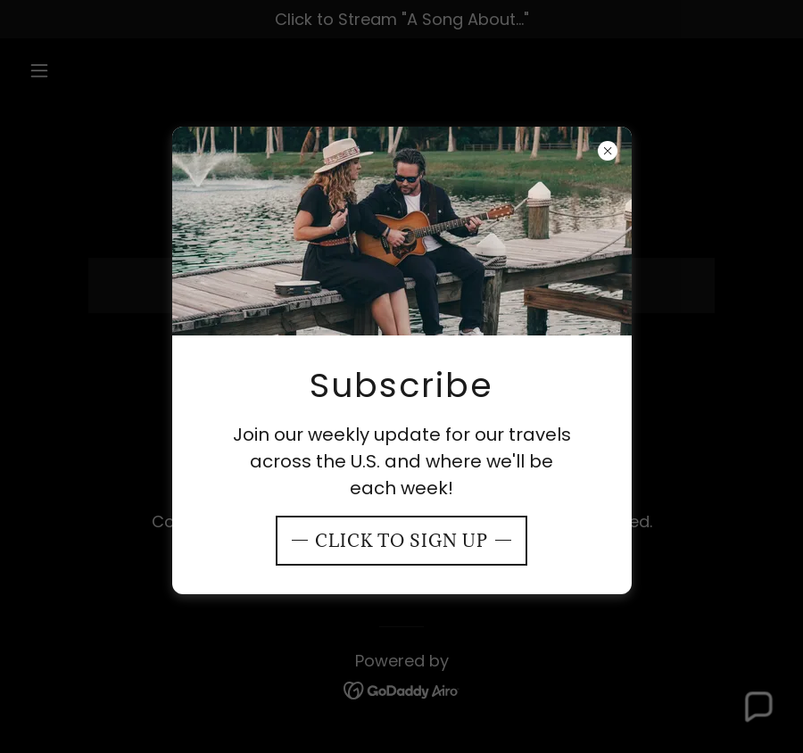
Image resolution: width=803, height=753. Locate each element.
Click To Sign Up (401, 540)
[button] (757, 707)
